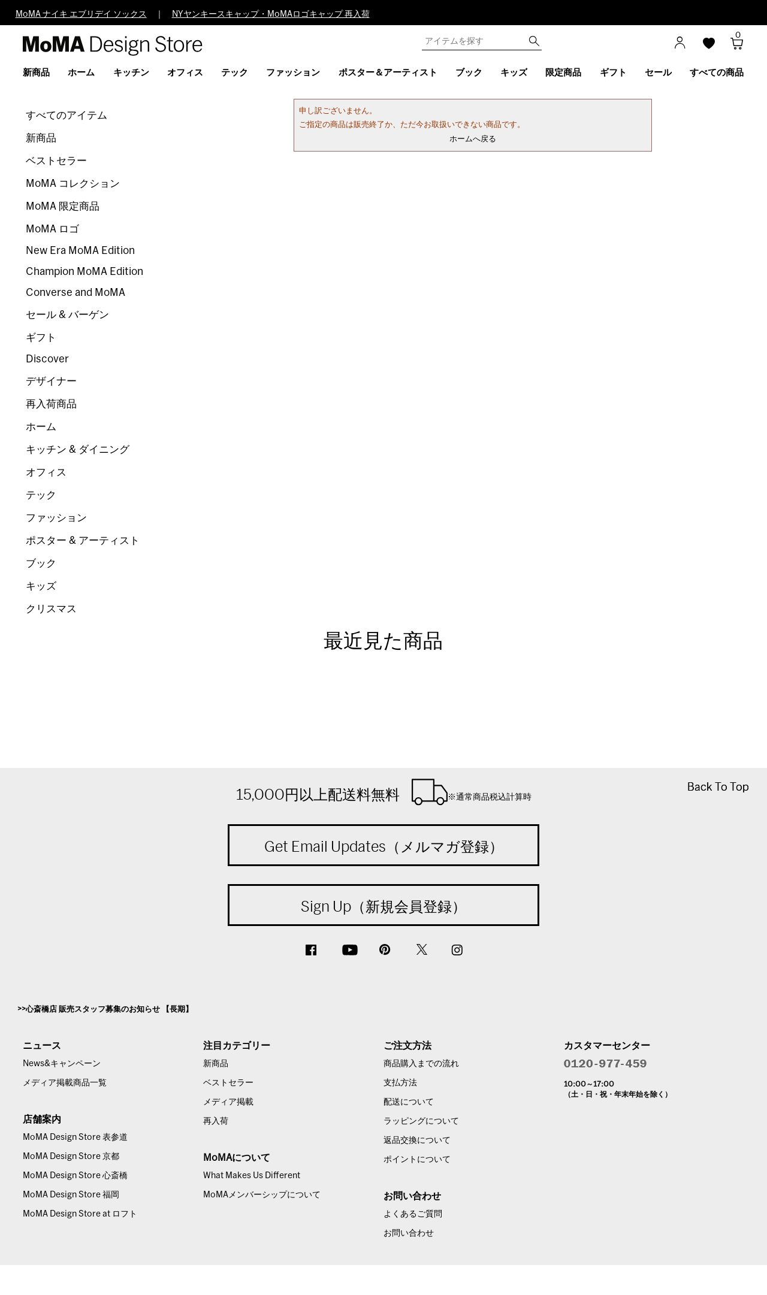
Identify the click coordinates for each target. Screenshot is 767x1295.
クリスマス (51, 609)
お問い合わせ (409, 1233)
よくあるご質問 (413, 1214)
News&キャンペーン (62, 1064)
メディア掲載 (228, 1102)
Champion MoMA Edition (84, 272)
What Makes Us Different (251, 1176)
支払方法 (400, 1083)
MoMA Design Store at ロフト (80, 1214)
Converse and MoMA (75, 293)
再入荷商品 (51, 404)
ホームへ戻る (472, 139)
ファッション (56, 518)
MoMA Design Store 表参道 (75, 1137)
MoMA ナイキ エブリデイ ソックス (81, 14)
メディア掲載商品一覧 (65, 1083)
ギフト (41, 337)
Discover (47, 359)
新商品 (41, 138)
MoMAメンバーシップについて (262, 1195)
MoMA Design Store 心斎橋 (75, 1176)
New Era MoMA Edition (80, 251)
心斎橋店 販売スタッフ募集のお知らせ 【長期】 (109, 1009)
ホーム (41, 427)
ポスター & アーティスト (83, 540)
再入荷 (215, 1121)
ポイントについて (417, 1159)
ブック (41, 563)
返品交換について (417, 1140)
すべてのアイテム (66, 115)
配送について (409, 1102)
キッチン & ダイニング (77, 449)
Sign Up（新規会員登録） (383, 906)
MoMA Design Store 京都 (71, 1156)
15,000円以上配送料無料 (384, 792)
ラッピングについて (421, 1121)
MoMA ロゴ (52, 229)
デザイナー (51, 381)
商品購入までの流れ (421, 1064)
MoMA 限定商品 (62, 206)
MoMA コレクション (73, 183)
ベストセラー (56, 161)
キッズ (41, 586)
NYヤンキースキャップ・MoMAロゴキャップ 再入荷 (271, 14)
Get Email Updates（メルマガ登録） (383, 846)
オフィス (46, 472)
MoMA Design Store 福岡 (71, 1195)
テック (41, 495)
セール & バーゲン (67, 315)
